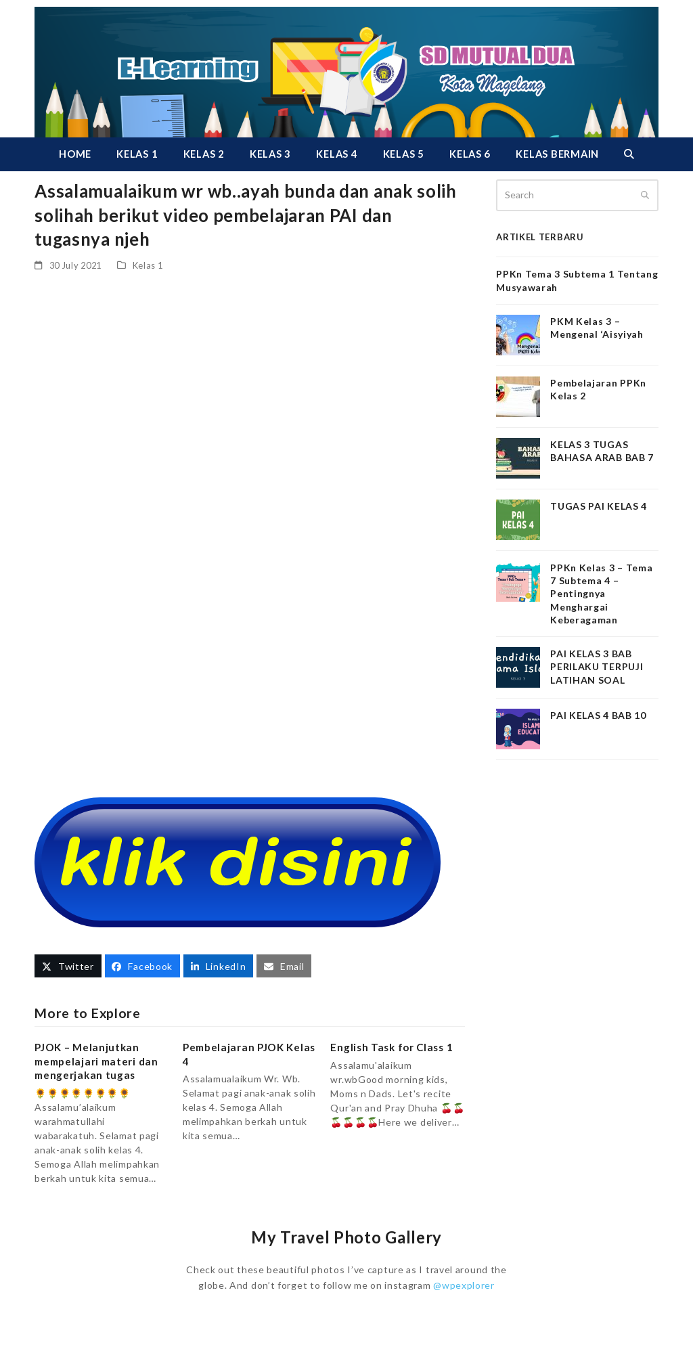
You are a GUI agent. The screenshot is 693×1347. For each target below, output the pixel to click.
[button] (628, 154)
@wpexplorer (464, 1285)
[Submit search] (645, 195)
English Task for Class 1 (391, 1047)
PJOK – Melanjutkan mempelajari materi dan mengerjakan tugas (96, 1061)
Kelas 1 (148, 265)
